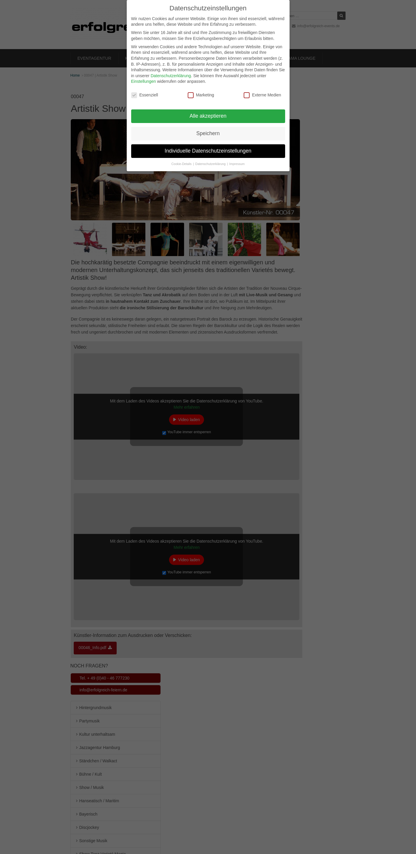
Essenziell (144, 89)
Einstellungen (143, 75)
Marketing (201, 89)
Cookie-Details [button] (181, 158)
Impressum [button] (237, 158)
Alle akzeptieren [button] (208, 110)
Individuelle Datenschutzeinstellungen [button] (208, 145)
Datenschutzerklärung (171, 69)
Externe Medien (262, 89)
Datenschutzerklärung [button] (211, 158)
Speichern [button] (208, 127)
